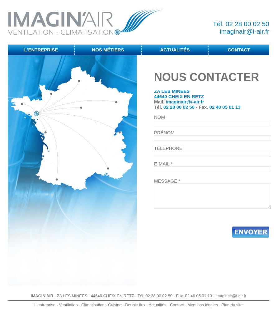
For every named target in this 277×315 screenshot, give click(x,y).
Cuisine (114, 305)
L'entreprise (45, 305)
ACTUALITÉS (175, 49)
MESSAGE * (167, 181)
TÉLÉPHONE (168, 148)
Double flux (135, 305)
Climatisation (92, 305)
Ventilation (68, 305)
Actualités (157, 305)
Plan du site (231, 305)
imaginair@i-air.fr (244, 31)
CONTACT (239, 49)
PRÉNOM (164, 132)
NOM (159, 117)
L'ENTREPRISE (41, 49)
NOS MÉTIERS (108, 49)
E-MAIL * (163, 163)
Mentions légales (202, 305)
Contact (177, 305)
